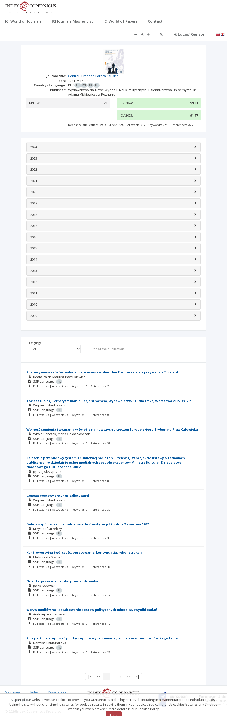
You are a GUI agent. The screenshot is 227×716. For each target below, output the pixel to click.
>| (137, 676)
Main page (13, 692)
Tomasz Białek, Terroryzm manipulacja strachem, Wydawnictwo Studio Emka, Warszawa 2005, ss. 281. (109, 401)
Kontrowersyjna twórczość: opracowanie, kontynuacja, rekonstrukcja (84, 552)
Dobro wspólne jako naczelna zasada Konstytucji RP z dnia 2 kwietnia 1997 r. (89, 524)
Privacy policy (58, 692)
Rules (34, 692)
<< (99, 676)
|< (90, 676)
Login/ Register (190, 34)
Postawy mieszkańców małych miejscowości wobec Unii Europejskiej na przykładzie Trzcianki (103, 372)
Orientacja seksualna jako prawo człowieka (62, 581)
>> (128, 676)
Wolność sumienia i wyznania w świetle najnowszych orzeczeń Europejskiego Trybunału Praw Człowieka (112, 429)
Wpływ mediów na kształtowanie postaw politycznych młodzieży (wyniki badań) (92, 609)
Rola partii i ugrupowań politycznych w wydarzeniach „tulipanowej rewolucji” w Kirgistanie (102, 638)
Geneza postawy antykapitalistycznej (57, 495)
